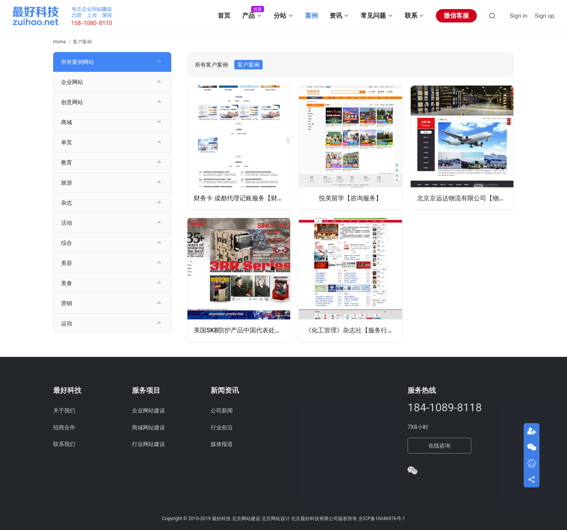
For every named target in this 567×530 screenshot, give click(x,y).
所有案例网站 (77, 62)
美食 (66, 283)
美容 (66, 263)
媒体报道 (222, 444)
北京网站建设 (246, 518)
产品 (248, 15)
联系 (411, 15)
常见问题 (373, 15)
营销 (66, 303)
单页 (66, 142)
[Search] (492, 15)
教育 (66, 162)
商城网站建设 (148, 427)
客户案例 (248, 65)
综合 (66, 243)
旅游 (66, 182)
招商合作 (64, 427)
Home (59, 42)
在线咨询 (439, 445)
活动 (66, 223)
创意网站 (72, 102)
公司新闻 (222, 410)
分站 (280, 15)
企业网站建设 (148, 410)
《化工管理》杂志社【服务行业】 (352, 330)
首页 (224, 15)
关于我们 (64, 410)
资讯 (336, 15)
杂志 (66, 203)
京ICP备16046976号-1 (381, 518)
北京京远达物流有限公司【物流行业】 (465, 198)
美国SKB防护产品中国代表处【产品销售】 (242, 330)
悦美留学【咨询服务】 (350, 198)
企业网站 (72, 82)
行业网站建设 (148, 444)
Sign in (518, 15)
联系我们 (64, 444)
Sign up (544, 15)
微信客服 (456, 15)
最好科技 (221, 518)
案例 (311, 15)
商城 (66, 122)
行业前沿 (222, 427)
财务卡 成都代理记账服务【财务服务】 (242, 198)
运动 (66, 323)
